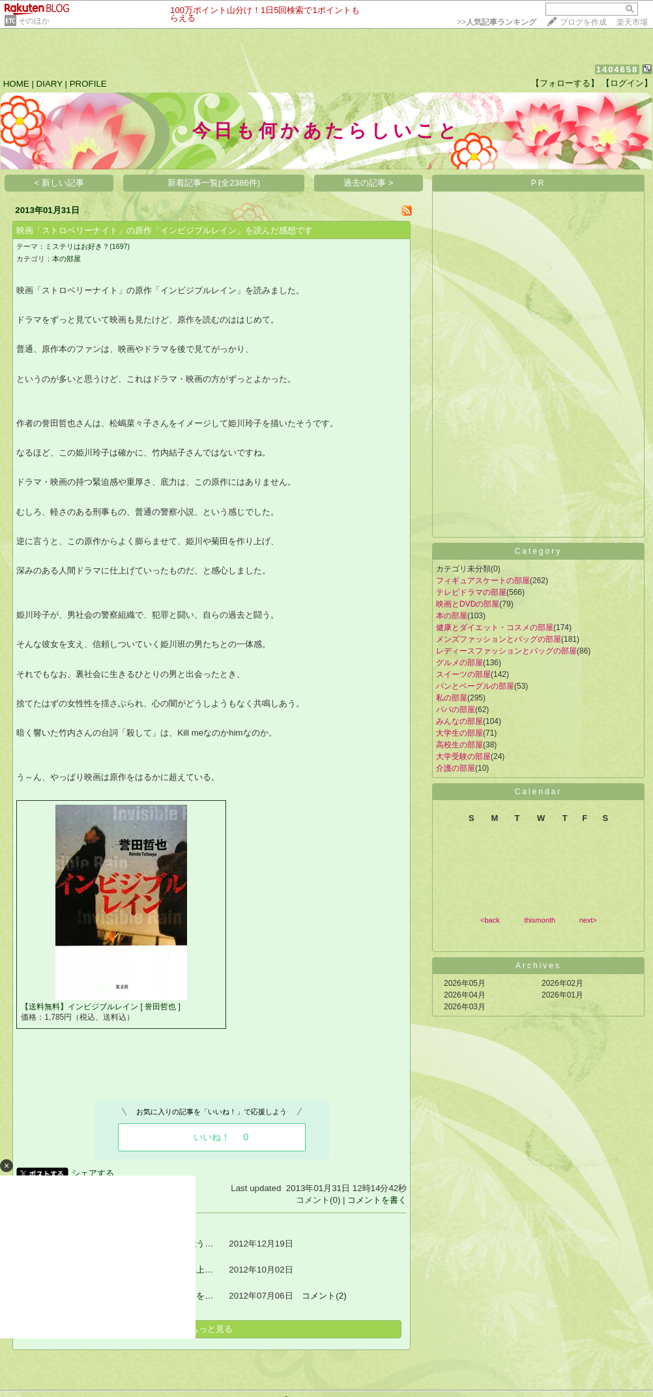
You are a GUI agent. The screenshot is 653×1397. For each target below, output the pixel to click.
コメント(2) (324, 1296)
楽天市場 (632, 22)
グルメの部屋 (459, 662)
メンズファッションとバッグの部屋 (498, 639)
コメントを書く (377, 1200)
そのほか (34, 20)
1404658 (617, 69)
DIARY (49, 84)
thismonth (539, 920)
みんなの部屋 (459, 721)
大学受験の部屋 (463, 756)
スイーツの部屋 (463, 674)
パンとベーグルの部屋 (475, 686)
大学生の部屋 (459, 733)
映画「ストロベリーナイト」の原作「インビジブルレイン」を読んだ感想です (164, 230)
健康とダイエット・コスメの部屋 (494, 627)
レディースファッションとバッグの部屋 (506, 650)
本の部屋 (66, 259)
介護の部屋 (455, 768)
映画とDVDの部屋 (467, 604)
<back (490, 920)
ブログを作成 (583, 22)
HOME (16, 84)
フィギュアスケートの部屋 (483, 580)
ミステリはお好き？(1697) (87, 246)
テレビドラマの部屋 (471, 592)
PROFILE (88, 84)
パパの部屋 (455, 709)
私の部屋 (451, 697)
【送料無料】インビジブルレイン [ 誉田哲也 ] (101, 1006)
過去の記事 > (368, 183)
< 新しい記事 (60, 183)
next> (588, 920)
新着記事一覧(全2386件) (214, 183)
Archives (538, 965)
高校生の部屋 (459, 744)
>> (496, 22)
